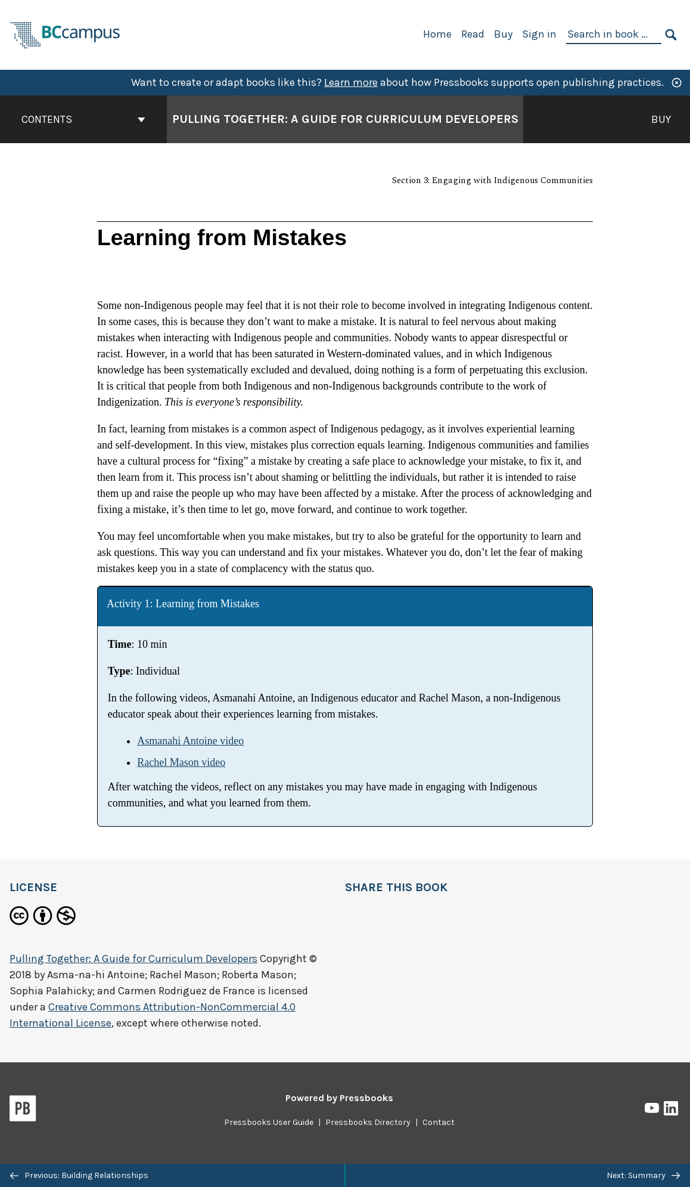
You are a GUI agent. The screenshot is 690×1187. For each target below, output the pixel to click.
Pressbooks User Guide (268, 1122)
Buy (503, 34)
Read (472, 34)
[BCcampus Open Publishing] (66, 33)
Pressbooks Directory (368, 1122)
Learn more (351, 82)
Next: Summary (643, 1175)
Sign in (539, 34)
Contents (83, 119)
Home (437, 34)
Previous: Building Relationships (79, 1175)
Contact (438, 1122)
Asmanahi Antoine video (190, 741)
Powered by (339, 1097)
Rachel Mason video (181, 762)
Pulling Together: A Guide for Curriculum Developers (133, 958)
